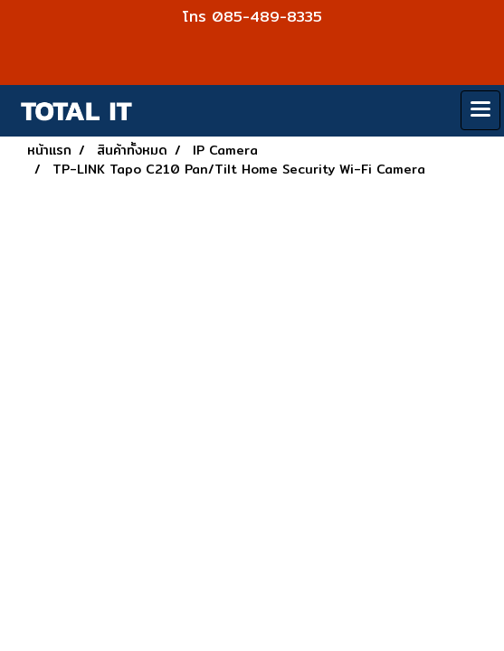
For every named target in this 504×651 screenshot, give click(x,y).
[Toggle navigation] (480, 110)
